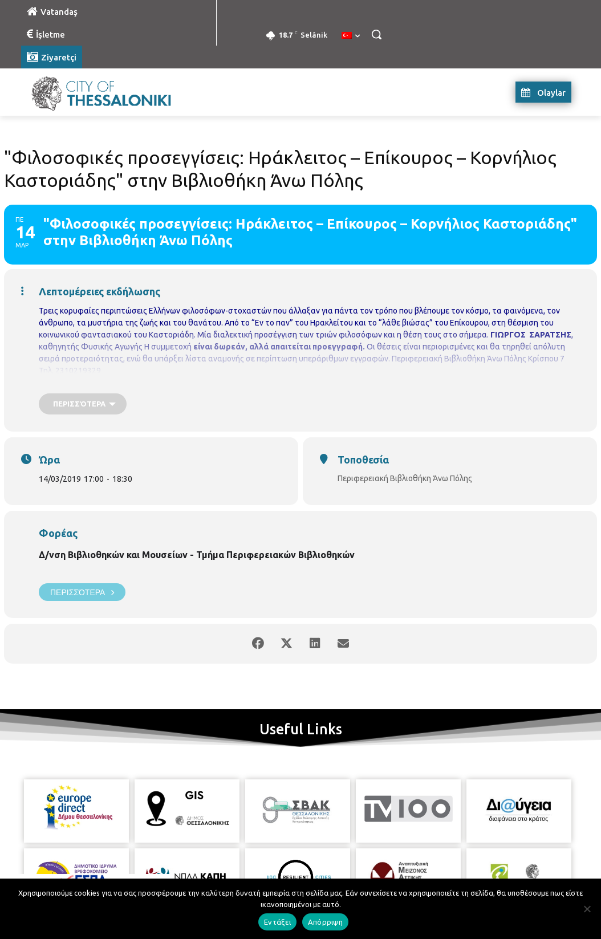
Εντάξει (277, 922)
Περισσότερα (82, 592)
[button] (376, 34)
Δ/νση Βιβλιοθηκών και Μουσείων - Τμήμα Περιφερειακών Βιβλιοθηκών (197, 555)
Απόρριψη (325, 922)
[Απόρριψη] (586, 908)
